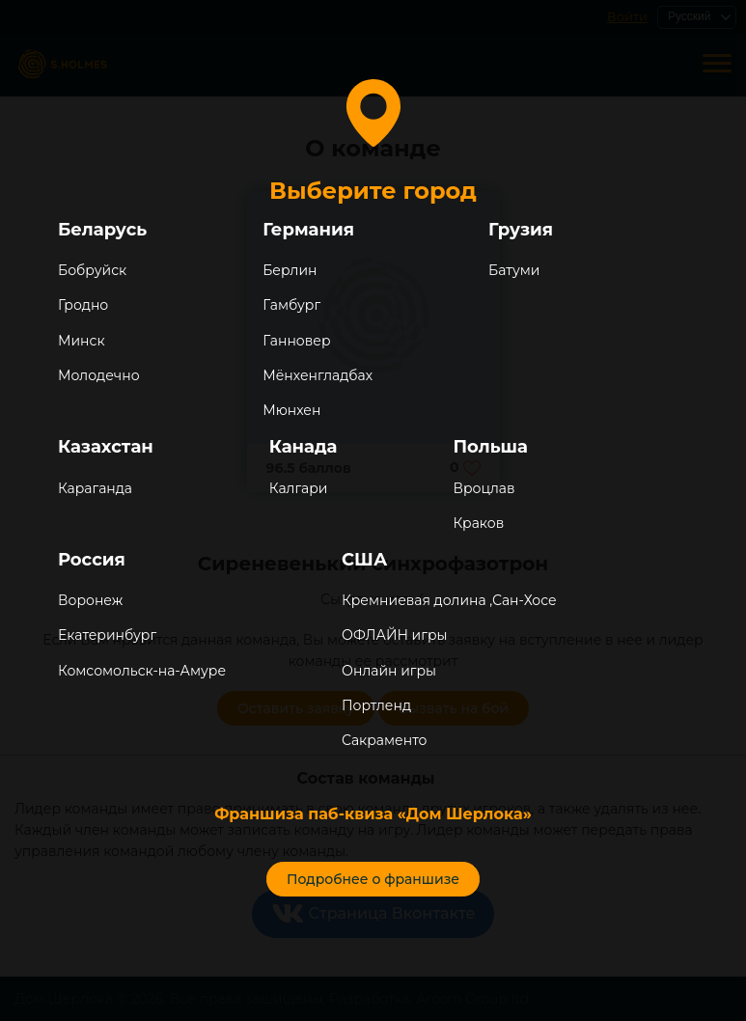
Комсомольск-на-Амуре (142, 670)
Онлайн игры (389, 670)
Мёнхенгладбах (317, 375)
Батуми (513, 270)
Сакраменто (384, 740)
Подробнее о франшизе (373, 879)
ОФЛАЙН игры (394, 635)
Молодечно (99, 375)
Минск (81, 340)
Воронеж (90, 600)
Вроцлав (483, 488)
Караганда (95, 488)
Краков (478, 523)
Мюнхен (291, 410)
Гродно (83, 305)
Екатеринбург (107, 635)
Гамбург (291, 305)
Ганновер (296, 340)
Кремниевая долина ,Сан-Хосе (449, 600)
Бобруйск (92, 270)
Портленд (376, 705)
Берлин (289, 270)
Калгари (298, 488)
